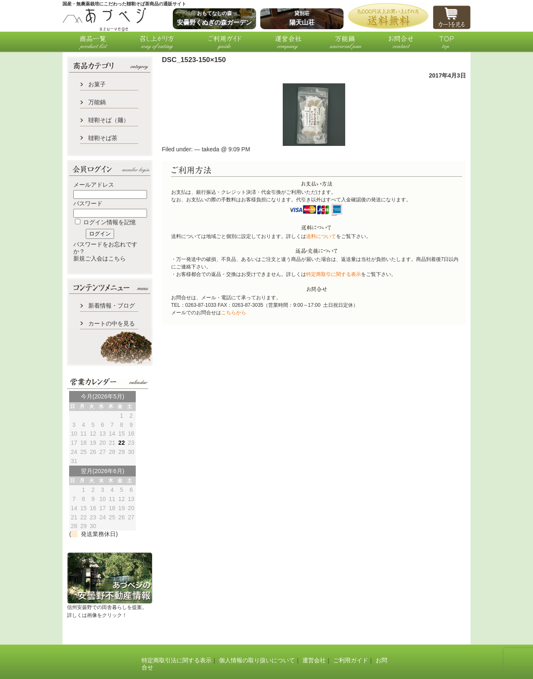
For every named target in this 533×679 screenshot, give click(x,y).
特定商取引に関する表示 (333, 274)
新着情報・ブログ (111, 305)
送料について (321, 236)
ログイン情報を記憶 (105, 222)
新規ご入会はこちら (99, 258)
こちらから (233, 313)
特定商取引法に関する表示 (177, 660)
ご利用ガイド (350, 660)
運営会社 (314, 660)
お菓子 (97, 84)
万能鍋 (97, 102)
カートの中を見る (111, 323)
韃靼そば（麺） (108, 120)
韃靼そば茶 (102, 138)
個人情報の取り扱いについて (257, 660)
